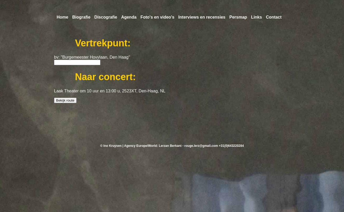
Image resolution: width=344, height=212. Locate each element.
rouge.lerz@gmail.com (201, 146)
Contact (274, 17)
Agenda (129, 17)
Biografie (81, 17)
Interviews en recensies (201, 17)
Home (62, 17)
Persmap (238, 17)
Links (256, 17)
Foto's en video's (157, 17)
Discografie (105, 17)
